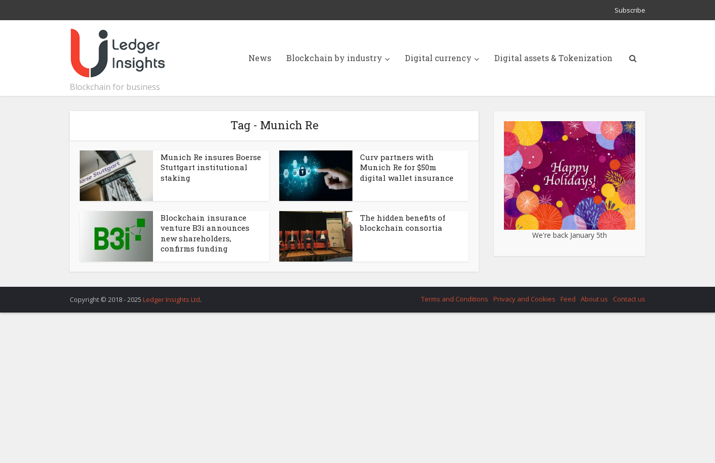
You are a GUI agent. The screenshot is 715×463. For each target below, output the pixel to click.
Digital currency (438, 58)
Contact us (629, 298)
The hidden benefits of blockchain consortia (402, 223)
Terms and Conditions (454, 298)
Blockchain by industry (334, 58)
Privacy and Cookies (524, 298)
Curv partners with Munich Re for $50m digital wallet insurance (406, 167)
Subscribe (630, 10)
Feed (568, 298)
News (259, 58)
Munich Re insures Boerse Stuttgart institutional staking (211, 167)
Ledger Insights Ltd (171, 299)
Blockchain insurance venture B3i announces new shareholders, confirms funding (205, 233)
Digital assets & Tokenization (553, 58)
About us (594, 298)
